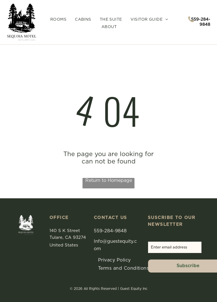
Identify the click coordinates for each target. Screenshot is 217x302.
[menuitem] (58, 20)
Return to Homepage (108, 180)
